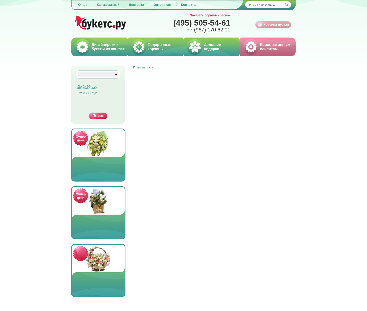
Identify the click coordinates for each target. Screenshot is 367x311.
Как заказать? (108, 5)
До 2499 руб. (87, 86)
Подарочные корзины (159, 47)
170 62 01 (208, 30)
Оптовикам (163, 5)
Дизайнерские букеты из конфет (108, 47)
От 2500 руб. (87, 93)
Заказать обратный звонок (210, 15)
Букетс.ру (100, 22)
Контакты (189, 5)
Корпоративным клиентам (275, 47)
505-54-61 (201, 22)
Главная (139, 67)
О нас (82, 5)
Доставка (136, 5)
